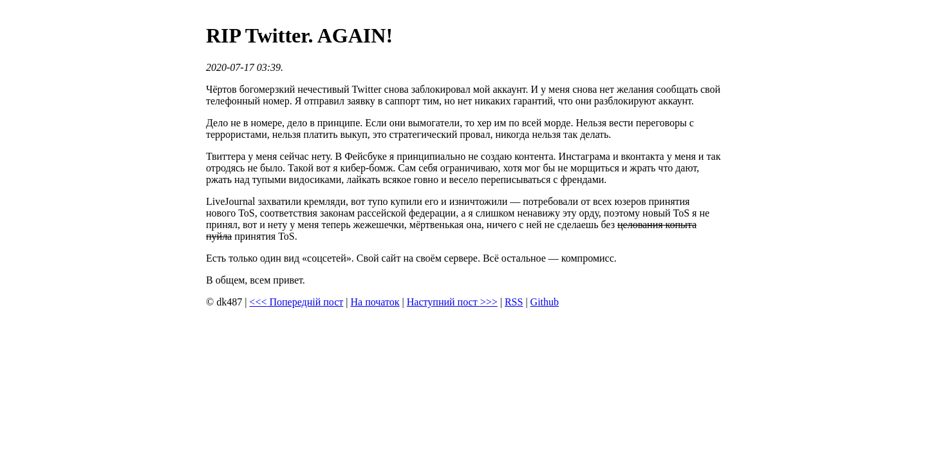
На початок (375, 301)
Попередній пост (296, 301)
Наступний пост (452, 301)
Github (544, 301)
